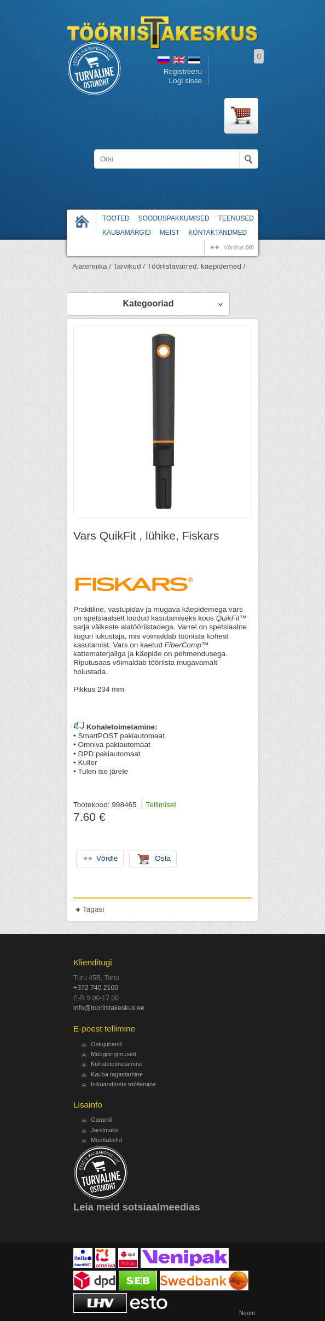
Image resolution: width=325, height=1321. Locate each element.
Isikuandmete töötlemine (123, 1084)
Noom (247, 1313)
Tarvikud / (129, 266)
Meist (170, 232)
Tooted (116, 218)
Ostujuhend (106, 1044)
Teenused (236, 218)
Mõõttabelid (106, 1140)
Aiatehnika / (91, 266)
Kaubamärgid (126, 232)
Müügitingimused (113, 1054)
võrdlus (239, 247)
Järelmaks (104, 1130)
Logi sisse (185, 81)
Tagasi (93, 909)
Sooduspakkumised (174, 218)
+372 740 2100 (95, 988)
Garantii (101, 1119)
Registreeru (183, 71)
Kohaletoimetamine (116, 1064)
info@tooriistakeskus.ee (108, 1008)
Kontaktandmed (217, 232)
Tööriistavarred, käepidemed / (196, 266)
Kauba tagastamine (117, 1074)
